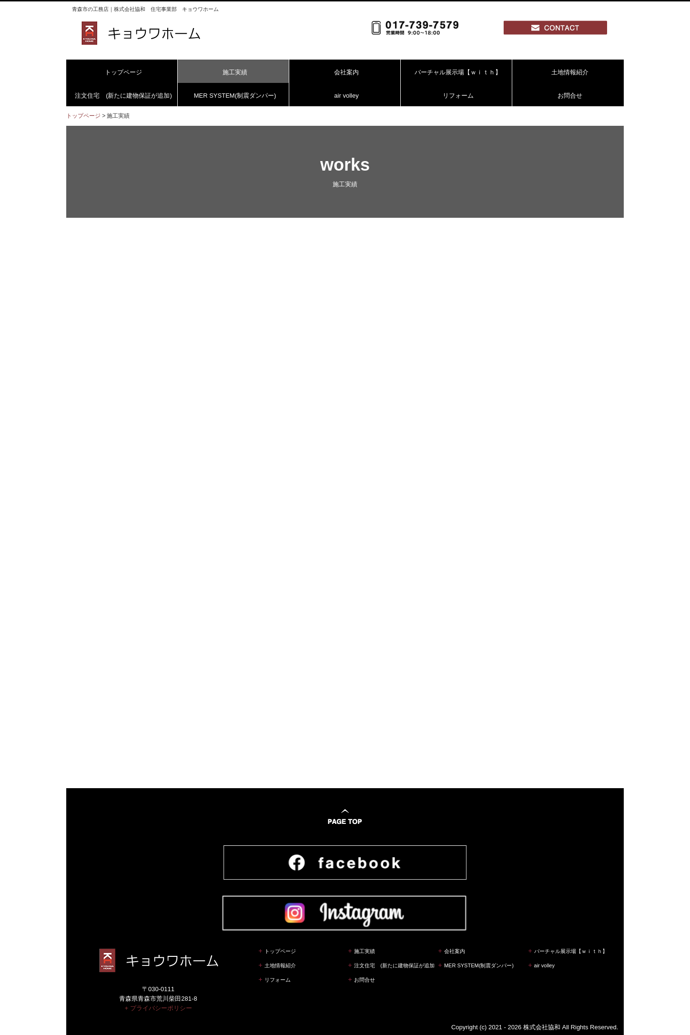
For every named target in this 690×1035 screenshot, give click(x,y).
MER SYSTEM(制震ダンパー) (235, 95)
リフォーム (458, 95)
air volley (346, 95)
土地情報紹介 (570, 72)
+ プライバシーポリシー (158, 996)
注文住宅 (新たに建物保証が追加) (123, 95)
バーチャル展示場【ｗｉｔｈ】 (458, 72)
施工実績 (235, 72)
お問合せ (570, 95)
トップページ (123, 72)
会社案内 (346, 72)
